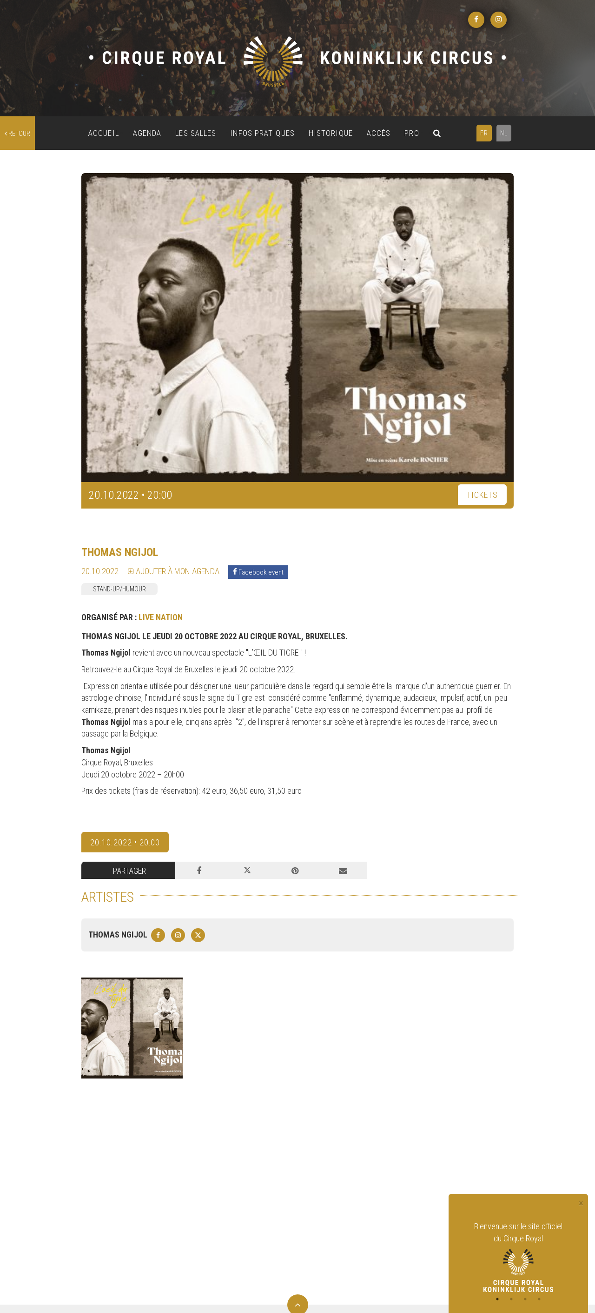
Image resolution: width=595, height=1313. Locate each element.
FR (484, 133)
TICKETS (482, 495)
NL (504, 133)
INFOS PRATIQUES (262, 133)
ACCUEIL (103, 133)
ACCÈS (379, 133)
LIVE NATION (161, 617)
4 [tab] (539, 1299)
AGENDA (147, 133)
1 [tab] (497, 1299)
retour (17, 133)
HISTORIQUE (331, 133)
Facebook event (258, 572)
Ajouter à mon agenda (173, 571)
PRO (411, 133)
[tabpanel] (518, 1256)
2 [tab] (511, 1299)
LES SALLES (195, 133)
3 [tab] (525, 1299)
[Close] (581, 1203)
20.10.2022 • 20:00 (125, 842)
